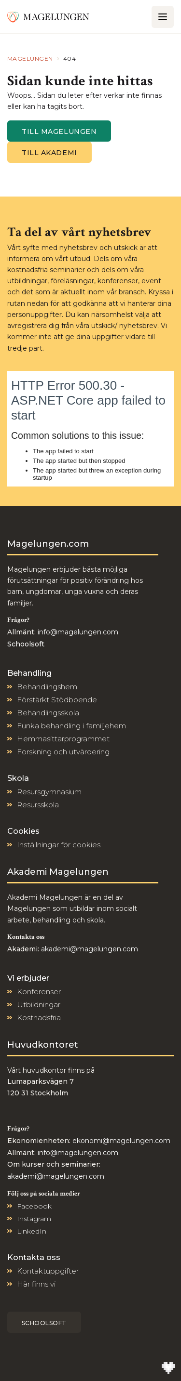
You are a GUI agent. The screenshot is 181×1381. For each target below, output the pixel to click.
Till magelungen (59, 131)
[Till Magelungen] (48, 16)
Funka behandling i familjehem (71, 725)
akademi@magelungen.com (89, 949)
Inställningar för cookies (58, 844)
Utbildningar (38, 1004)
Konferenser (39, 991)
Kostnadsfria (39, 1017)
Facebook (34, 1206)
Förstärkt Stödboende (57, 699)
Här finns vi (36, 1284)
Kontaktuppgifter (48, 1271)
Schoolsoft (44, 1323)
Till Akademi (49, 152)
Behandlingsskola (48, 712)
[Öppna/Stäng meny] (163, 17)
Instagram (34, 1218)
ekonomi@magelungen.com (121, 1140)
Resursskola (38, 804)
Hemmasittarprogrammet (63, 738)
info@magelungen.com (77, 632)
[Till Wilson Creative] (168, 1368)
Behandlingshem (47, 686)
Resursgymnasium (49, 791)
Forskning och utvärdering (63, 751)
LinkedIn (31, 1231)
